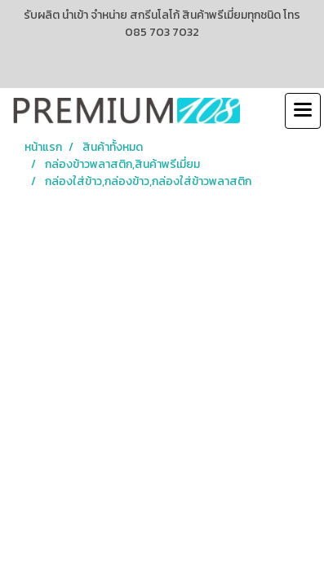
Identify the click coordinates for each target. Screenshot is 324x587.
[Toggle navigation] (303, 111)
